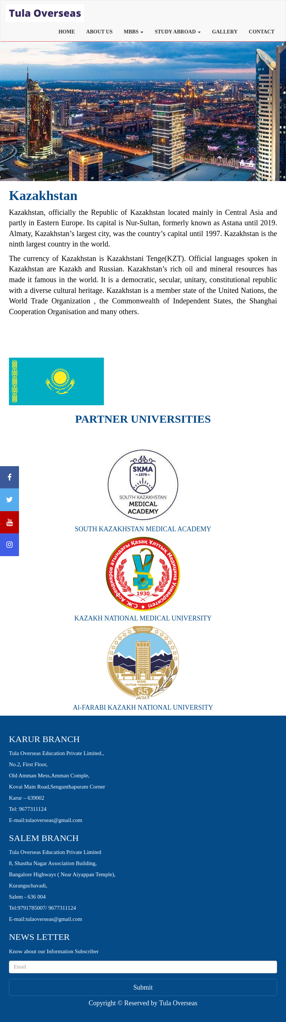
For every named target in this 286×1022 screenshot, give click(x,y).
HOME (66, 32)
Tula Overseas (178, 1003)
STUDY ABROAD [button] (178, 32)
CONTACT (261, 32)
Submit (143, 987)
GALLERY (225, 32)
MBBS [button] (133, 32)
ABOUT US (99, 32)
